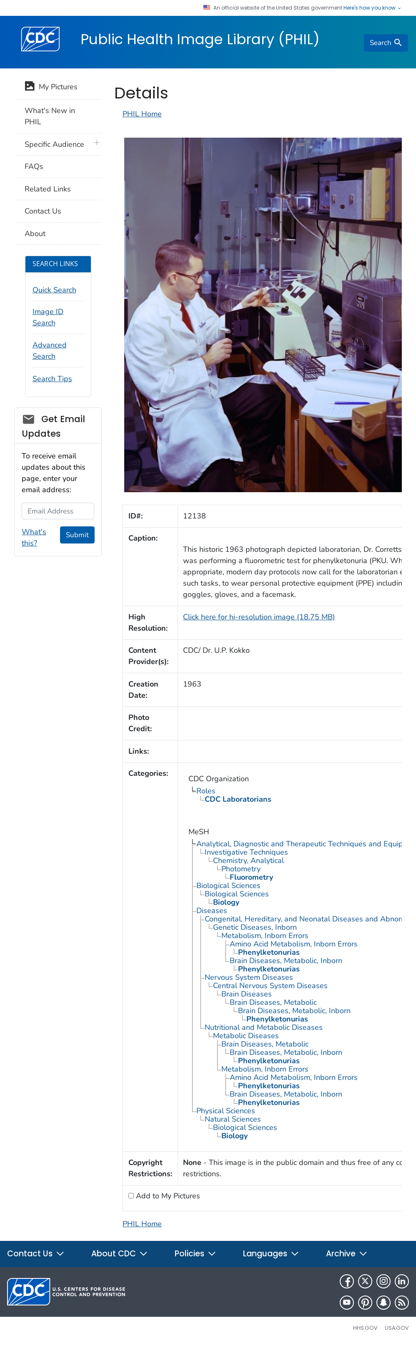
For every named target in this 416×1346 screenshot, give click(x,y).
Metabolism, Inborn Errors (264, 936)
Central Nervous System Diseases (270, 986)
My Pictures (51, 87)
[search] (386, 43)
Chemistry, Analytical (248, 860)
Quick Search (54, 290)
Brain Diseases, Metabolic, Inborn (286, 961)
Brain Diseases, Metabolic (273, 1002)
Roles (206, 791)
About (35, 234)
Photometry (241, 869)
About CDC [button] (119, 1253)
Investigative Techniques (246, 852)
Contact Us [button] (36, 1253)
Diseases (211, 911)
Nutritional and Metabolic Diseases (264, 1027)
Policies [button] (195, 1253)
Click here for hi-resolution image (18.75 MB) (259, 617)
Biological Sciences (228, 886)
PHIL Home (142, 114)
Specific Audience (54, 144)
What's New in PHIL (50, 116)
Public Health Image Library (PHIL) (200, 39)
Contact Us (43, 211)
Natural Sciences (233, 1119)
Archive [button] (347, 1253)
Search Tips (52, 379)
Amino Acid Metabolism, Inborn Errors (294, 944)
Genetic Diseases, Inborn (255, 927)
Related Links (48, 189)
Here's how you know (372, 8)
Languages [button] (271, 1253)
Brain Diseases (246, 994)
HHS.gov (365, 1328)
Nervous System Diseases (249, 977)
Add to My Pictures (167, 1196)
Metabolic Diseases (246, 1036)
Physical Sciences (225, 1111)
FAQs (34, 166)
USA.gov (397, 1328)
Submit (77, 535)
